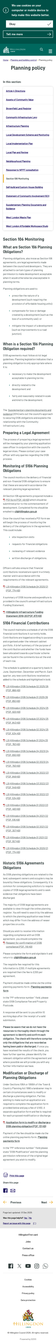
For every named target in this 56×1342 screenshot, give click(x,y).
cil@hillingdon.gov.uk (26, 511)
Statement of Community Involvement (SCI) (27, 195)
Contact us (28, 1248)
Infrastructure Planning (17, 126)
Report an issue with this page (16, 1223)
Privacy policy (28, 1293)
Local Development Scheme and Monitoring (27, 134)
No (30, 1218)
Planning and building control (23, 60)
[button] (13, 1175)
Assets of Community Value (19, 99)
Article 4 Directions (15, 90)
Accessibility (28, 1286)
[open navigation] (50, 51)
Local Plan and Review (17, 152)
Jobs (28, 1241)
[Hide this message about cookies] (29, 24)
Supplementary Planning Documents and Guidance (26, 206)
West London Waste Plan (18, 217)
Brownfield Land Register (18, 108)
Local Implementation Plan (19, 143)
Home (5, 60)
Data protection (28, 1300)
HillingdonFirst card (28, 1234)
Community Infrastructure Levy (21, 117)
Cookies (28, 1279)
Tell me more (28, 34)
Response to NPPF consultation (22, 169)
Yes (25, 1218)
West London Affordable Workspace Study (27, 226)
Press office (28, 1255)
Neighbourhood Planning (18, 161)
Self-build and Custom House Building (24, 187)
